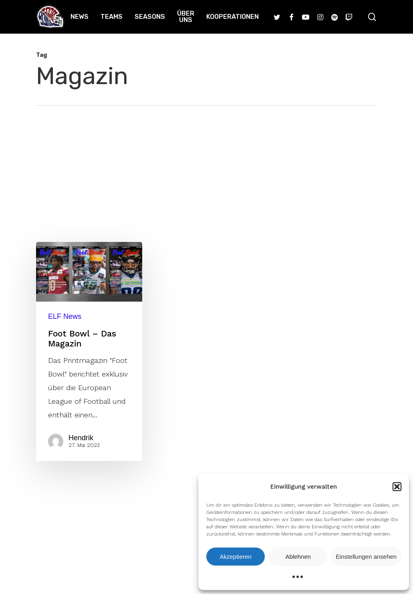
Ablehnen (297, 556)
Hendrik (80, 438)
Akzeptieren (235, 556)
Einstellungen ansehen (366, 556)
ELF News (64, 316)
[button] (397, 487)
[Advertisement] (206, 166)
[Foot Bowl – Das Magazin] (89, 351)
